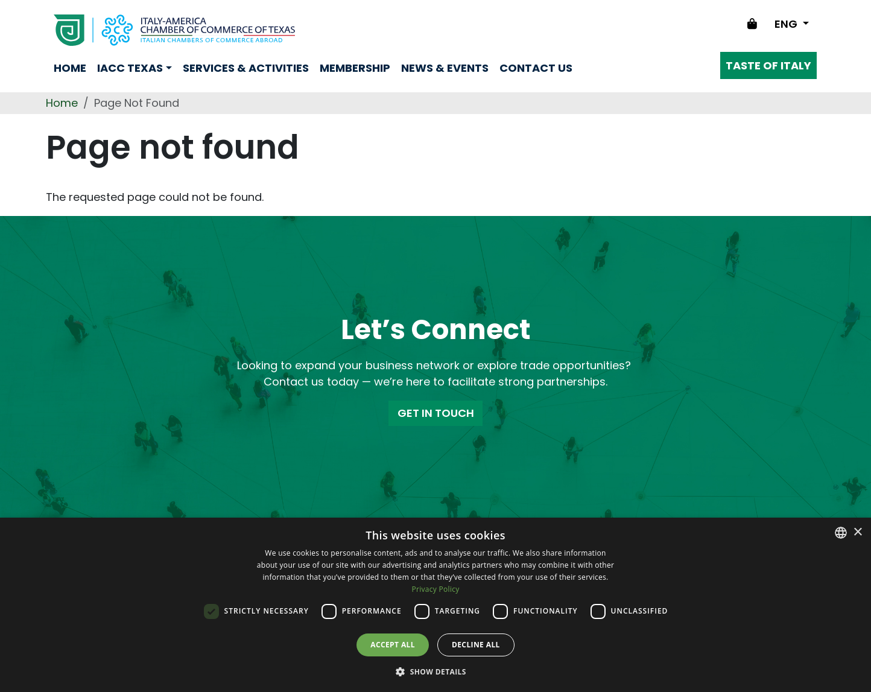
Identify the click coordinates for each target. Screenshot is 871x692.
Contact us (535, 67)
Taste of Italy (768, 65)
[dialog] (435, 605)
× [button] (857, 532)
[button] (435, 671)
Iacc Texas (130, 67)
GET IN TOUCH (435, 413)
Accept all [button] (392, 645)
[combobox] (841, 533)
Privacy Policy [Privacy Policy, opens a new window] (435, 589)
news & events (445, 67)
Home (70, 67)
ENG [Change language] (787, 23)
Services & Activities (246, 67)
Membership (355, 67)
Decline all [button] (476, 645)
